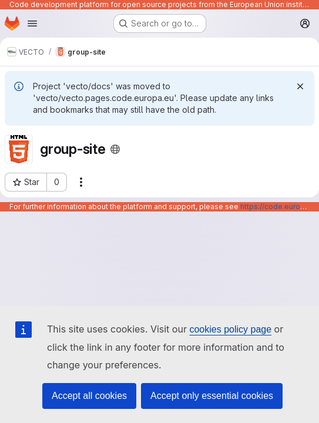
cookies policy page (230, 329)
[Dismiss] (300, 86)
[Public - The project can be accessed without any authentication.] (115, 149)
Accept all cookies (89, 396)
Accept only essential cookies (211, 396)
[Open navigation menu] (32, 23)
